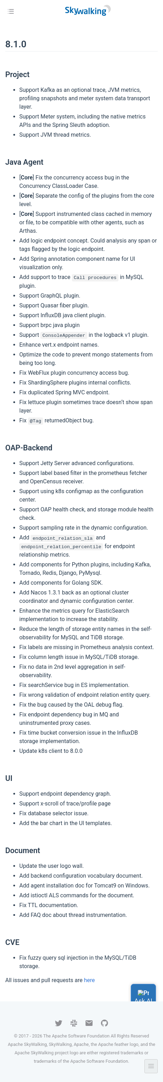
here (89, 980)
